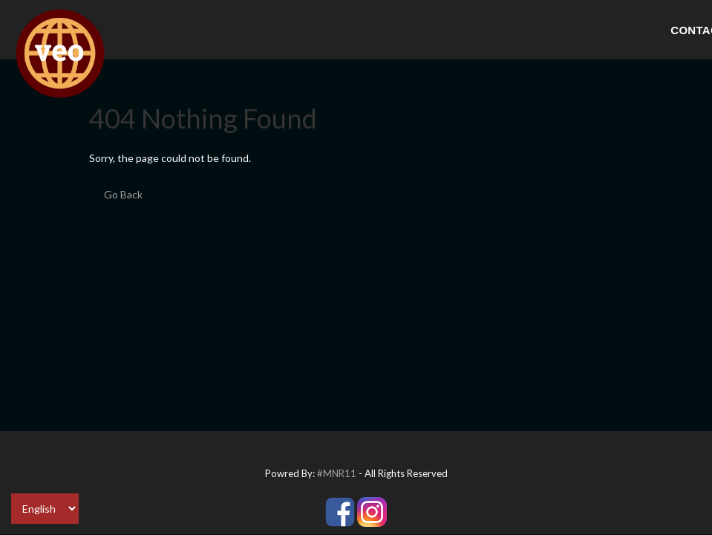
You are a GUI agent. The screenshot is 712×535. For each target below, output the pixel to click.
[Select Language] (45, 508)
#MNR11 (336, 473)
